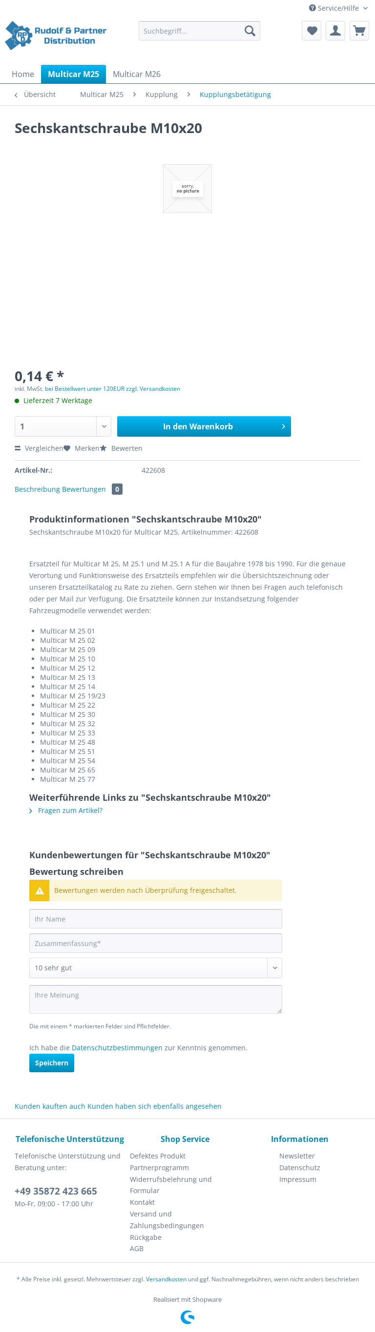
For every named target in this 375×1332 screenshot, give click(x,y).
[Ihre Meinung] (155, 999)
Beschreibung (37, 489)
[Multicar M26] (136, 74)
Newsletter (297, 1155)
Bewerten (121, 448)
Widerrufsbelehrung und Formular (171, 1185)
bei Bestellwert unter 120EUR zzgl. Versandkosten (112, 389)
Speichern (51, 1062)
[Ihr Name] (155, 918)
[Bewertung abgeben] (155, 968)
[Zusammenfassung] (155, 943)
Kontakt (142, 1202)
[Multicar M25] (73, 74)
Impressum (297, 1179)
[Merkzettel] (311, 30)
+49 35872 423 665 (56, 1191)
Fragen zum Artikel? (66, 810)
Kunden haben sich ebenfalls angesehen (154, 1106)
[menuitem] (200, 35)
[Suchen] (250, 30)
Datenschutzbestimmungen (117, 1047)
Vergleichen (39, 448)
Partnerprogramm (159, 1167)
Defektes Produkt (158, 1155)
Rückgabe (146, 1237)
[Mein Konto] (335, 30)
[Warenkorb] (359, 30)
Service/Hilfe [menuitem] (335, 8)
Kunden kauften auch (50, 1106)
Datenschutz (299, 1167)
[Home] (23, 74)
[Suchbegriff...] (200, 30)
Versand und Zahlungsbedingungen (167, 1219)
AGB (137, 1248)
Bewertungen (92, 489)
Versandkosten (166, 1279)
